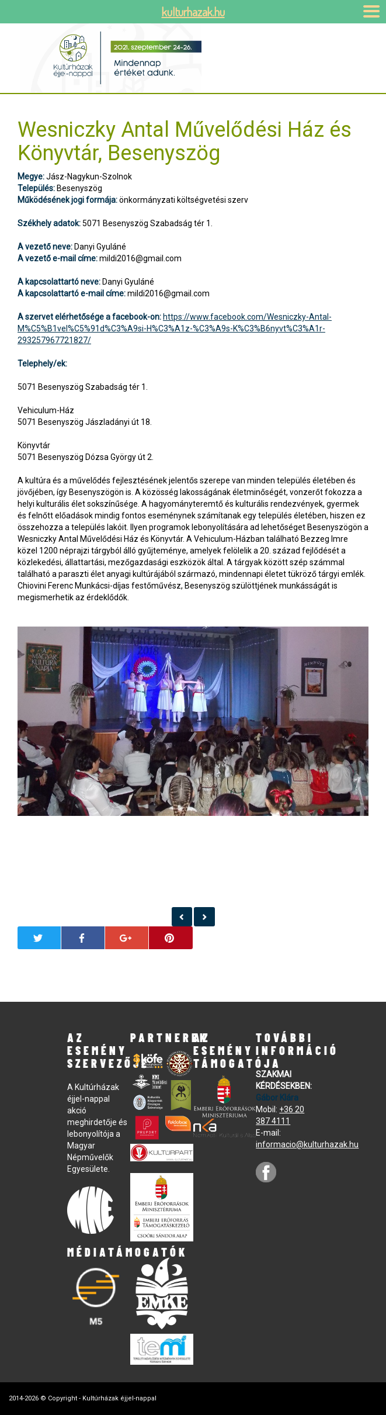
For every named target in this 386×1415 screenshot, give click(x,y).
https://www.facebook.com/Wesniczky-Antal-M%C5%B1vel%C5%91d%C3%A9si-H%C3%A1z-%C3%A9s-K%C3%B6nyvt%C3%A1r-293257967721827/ (175, 328)
